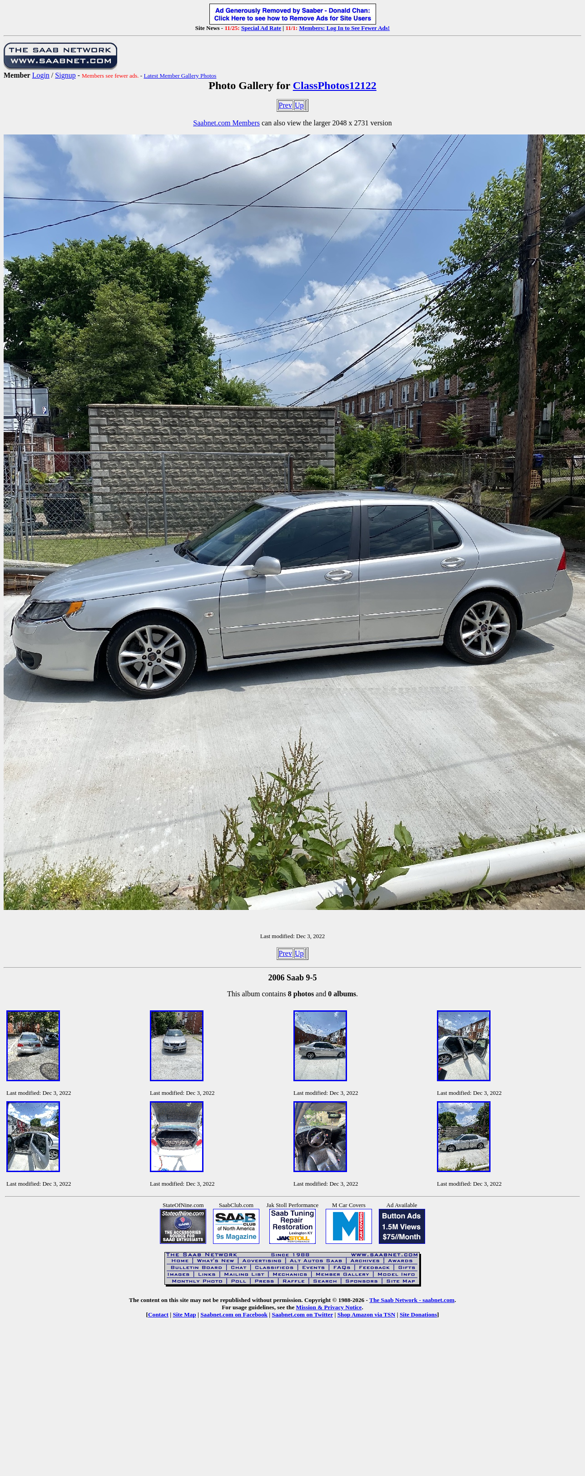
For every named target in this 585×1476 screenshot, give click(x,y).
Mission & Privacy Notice (329, 1307)
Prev (285, 105)
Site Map (184, 1314)
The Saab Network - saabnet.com (412, 1300)
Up (299, 105)
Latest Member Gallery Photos (180, 75)
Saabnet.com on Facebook (234, 1314)
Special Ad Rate (261, 28)
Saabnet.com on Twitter (302, 1314)
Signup (65, 75)
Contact (158, 1314)
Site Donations (418, 1314)
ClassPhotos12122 (335, 85)
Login (41, 75)
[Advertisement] (292, 1400)
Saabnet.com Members (226, 123)
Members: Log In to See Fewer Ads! (344, 28)
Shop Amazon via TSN (366, 1314)
